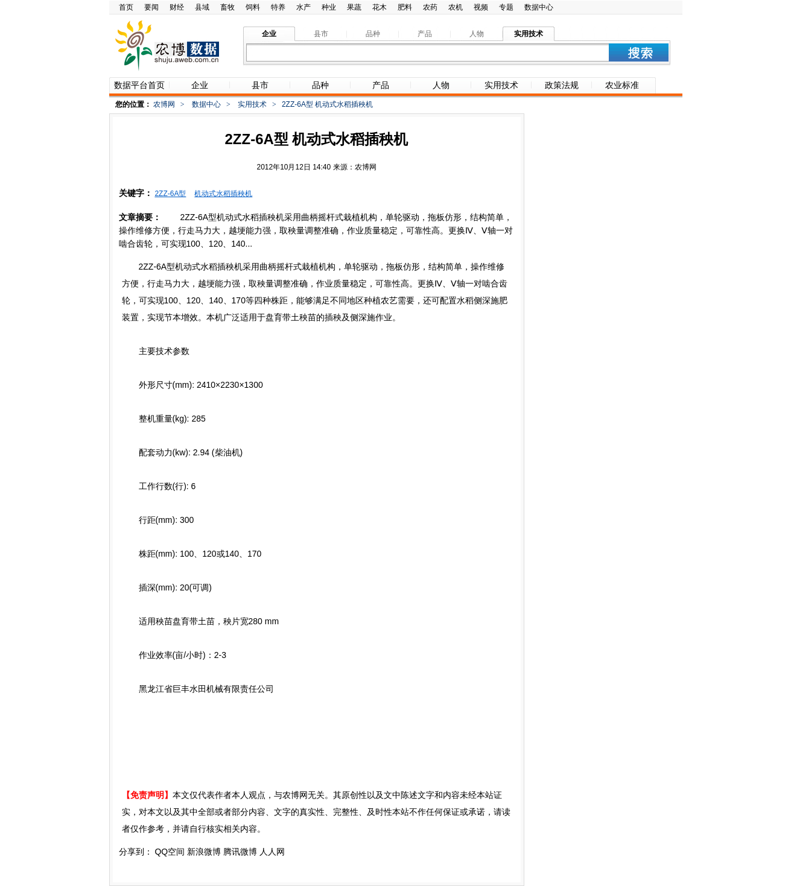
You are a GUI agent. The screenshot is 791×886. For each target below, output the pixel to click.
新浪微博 (204, 851)
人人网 (272, 851)
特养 (278, 7)
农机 (455, 7)
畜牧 (227, 7)
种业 (329, 7)
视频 (481, 7)
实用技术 (252, 104)
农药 (430, 7)
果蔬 (354, 7)
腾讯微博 (240, 851)
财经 (177, 7)
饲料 (253, 7)
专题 (506, 7)
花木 (379, 7)
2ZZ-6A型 (170, 193)
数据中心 (538, 7)
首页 (126, 7)
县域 (202, 7)
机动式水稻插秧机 (223, 193)
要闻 (151, 7)
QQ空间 (169, 851)
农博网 (164, 104)
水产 (303, 7)
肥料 (405, 7)
